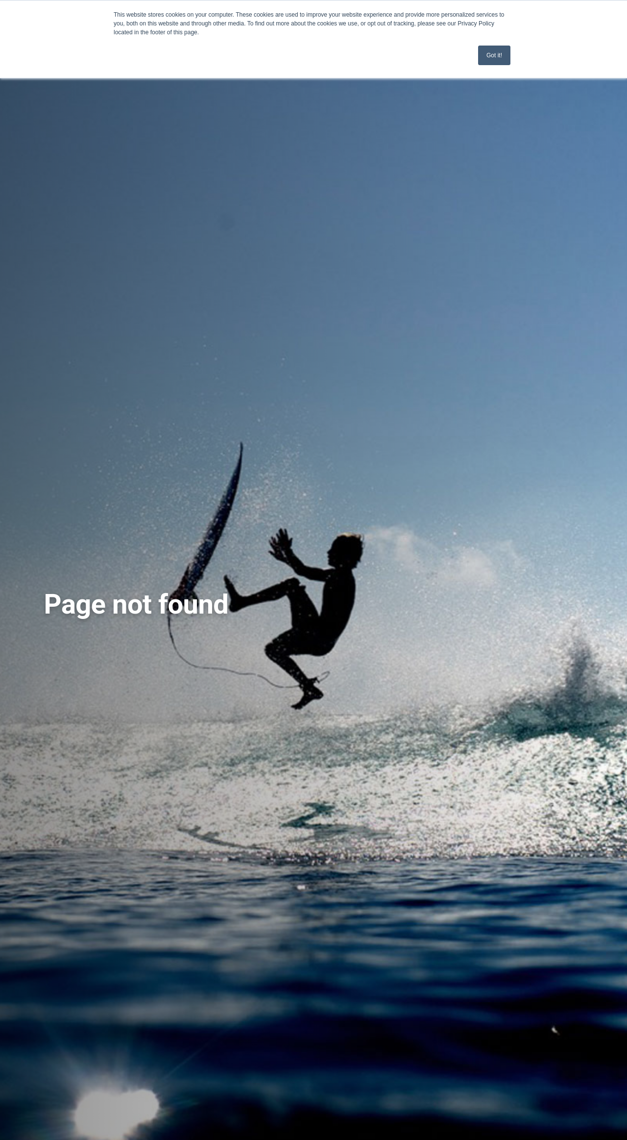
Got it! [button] (494, 55)
